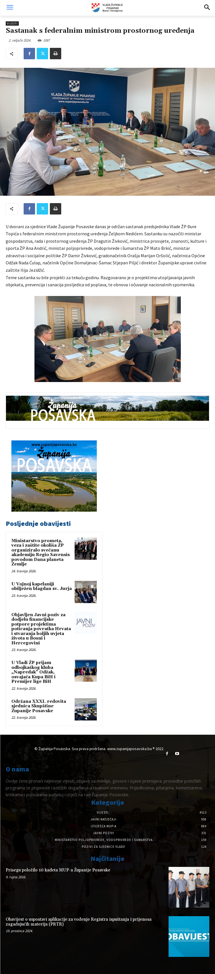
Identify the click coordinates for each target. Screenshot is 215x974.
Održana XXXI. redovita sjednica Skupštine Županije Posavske (38, 706)
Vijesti (12, 23)
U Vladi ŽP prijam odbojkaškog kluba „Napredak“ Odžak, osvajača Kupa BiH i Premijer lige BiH (33, 672)
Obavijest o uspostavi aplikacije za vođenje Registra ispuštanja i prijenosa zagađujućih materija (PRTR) (78, 922)
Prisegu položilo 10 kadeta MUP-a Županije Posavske (58, 870)
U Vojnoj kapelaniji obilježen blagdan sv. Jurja (41, 586)
